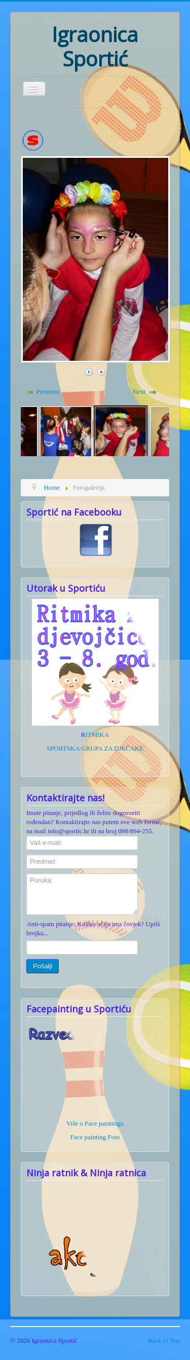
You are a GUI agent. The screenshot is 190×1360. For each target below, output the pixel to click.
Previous (48, 391)
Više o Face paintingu (95, 1123)
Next (139, 391)
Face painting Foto (95, 1137)
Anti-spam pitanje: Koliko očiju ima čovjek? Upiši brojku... (93, 928)
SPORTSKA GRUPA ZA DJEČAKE (95, 748)
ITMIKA (97, 734)
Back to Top (164, 1340)
